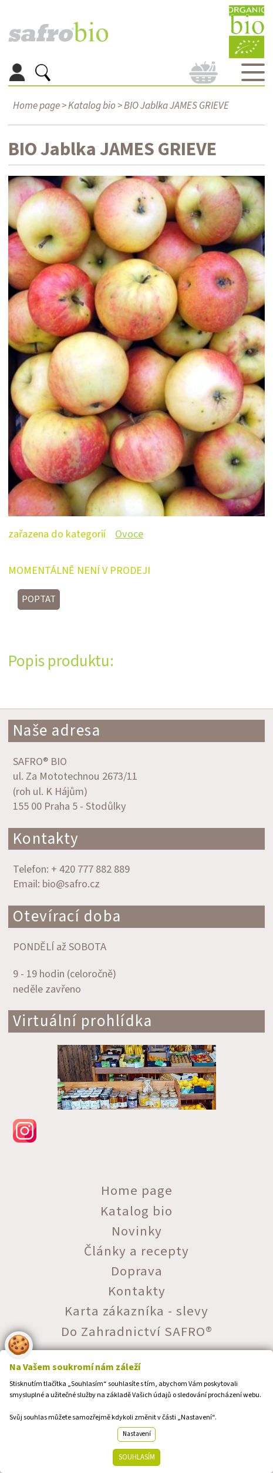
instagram (136, 1131)
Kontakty (46, 838)
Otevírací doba (67, 916)
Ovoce (129, 534)
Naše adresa (57, 730)
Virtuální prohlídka (83, 1021)
